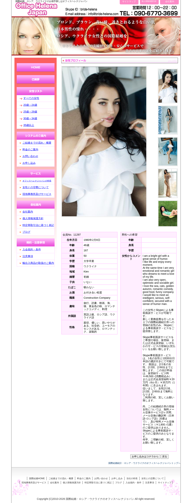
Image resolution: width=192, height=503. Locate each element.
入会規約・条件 (31, 249)
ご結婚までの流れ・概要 (36, 142)
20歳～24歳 (30, 104)
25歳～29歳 (30, 111)
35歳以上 (28, 125)
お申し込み (29, 162)
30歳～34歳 (30, 118)
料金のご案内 (30, 149)
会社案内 (169, 1)
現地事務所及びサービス (36, 194)
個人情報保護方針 (149, 1)
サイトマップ (129, 1)
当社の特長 (132, 478)
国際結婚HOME (37, 478)
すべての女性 (31, 98)
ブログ (26, 231)
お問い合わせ (30, 156)
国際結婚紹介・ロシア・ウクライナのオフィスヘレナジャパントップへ (144, 463)
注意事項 (27, 256)
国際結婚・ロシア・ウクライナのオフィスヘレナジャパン (100, 498)
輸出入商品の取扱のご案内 (38, 262)
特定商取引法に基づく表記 (38, 225)
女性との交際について (35, 187)
